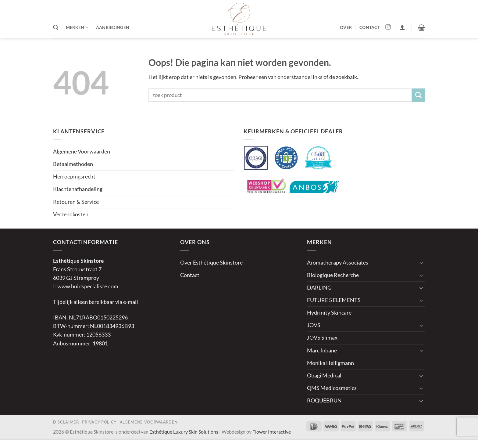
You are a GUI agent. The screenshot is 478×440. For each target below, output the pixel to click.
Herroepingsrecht (74, 176)
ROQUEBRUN (324, 400)
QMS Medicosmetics (332, 388)
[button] (402, 27)
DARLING (319, 287)
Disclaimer (66, 422)
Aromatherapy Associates (337, 262)
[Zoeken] (55, 27)
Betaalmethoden (73, 164)
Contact (189, 275)
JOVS (313, 325)
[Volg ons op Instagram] (388, 27)
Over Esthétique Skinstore (211, 262)
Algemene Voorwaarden (81, 151)
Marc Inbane (322, 350)
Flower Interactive (271, 432)
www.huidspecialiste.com (87, 286)
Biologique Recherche (333, 275)
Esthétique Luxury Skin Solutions (183, 432)
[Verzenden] (418, 95)
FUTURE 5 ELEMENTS (334, 300)
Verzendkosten (70, 214)
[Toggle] (421, 262)
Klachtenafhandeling (77, 189)
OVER (346, 27)
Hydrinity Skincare (329, 312)
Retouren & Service (76, 202)
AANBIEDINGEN (112, 27)
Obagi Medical (324, 375)
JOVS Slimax (322, 337)
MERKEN (77, 27)
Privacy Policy (99, 422)
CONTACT (369, 27)
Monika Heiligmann (330, 363)
